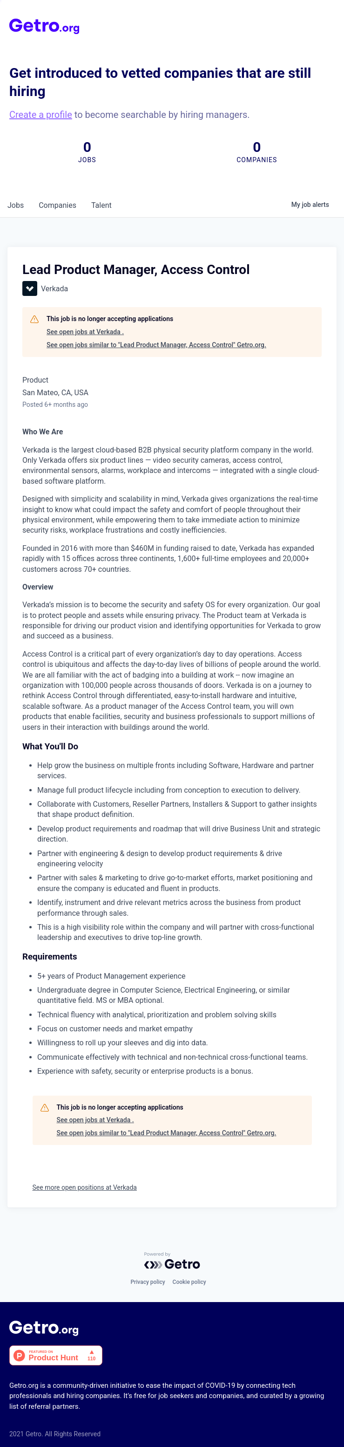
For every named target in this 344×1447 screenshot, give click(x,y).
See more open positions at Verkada (85, 1187)
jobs (15, 205)
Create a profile (40, 114)
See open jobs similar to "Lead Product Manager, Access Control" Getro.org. (156, 345)
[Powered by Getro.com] (172, 1260)
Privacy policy (147, 1282)
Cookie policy (189, 1282)
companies (57, 205)
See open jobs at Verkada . (85, 332)
